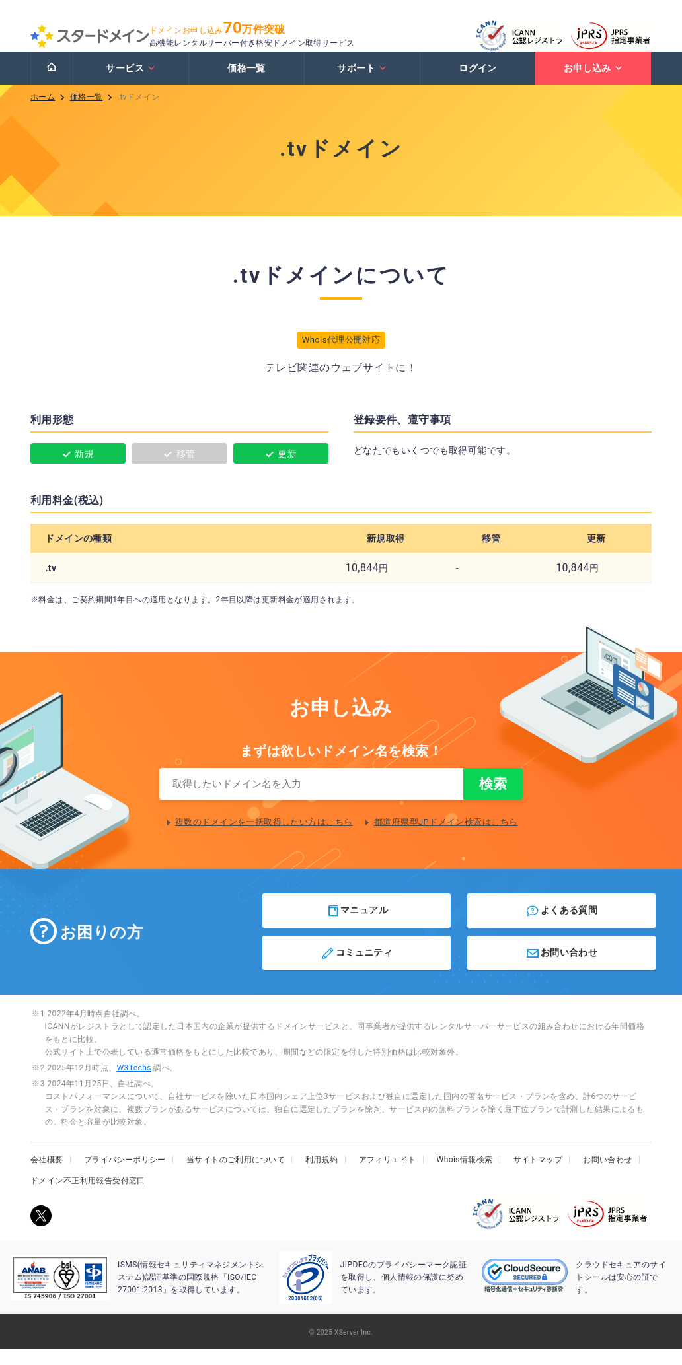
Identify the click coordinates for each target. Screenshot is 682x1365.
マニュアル (357, 926)
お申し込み (593, 81)
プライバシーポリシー (125, 1175)
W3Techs (133, 1083)
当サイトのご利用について (235, 1175)
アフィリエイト (387, 1175)
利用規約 (321, 1175)
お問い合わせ (561, 969)
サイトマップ (538, 1175)
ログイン (478, 81)
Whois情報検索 (465, 1175)
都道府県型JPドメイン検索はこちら (446, 838)
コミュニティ (357, 969)
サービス (130, 81)
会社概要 (46, 1175)
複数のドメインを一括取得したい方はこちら (263, 838)
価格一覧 (246, 81)
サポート (362, 81)
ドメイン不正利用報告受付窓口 (87, 1196)
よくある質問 (561, 926)
